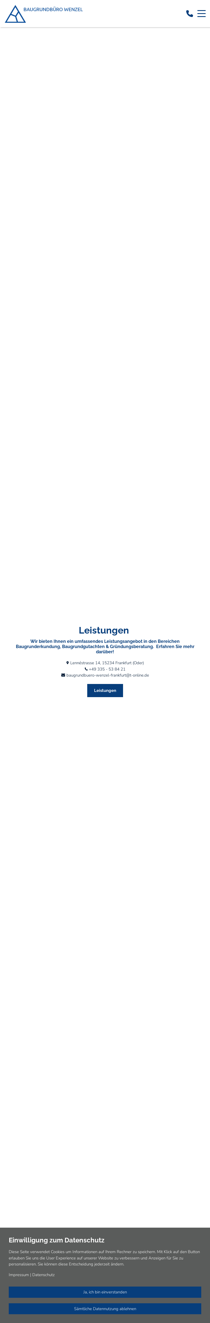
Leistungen (105, 690)
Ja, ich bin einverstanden (105, 1292)
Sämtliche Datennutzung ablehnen (105, 1308)
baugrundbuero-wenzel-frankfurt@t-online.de (107, 675)
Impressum (19, 1275)
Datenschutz (43, 1275)
